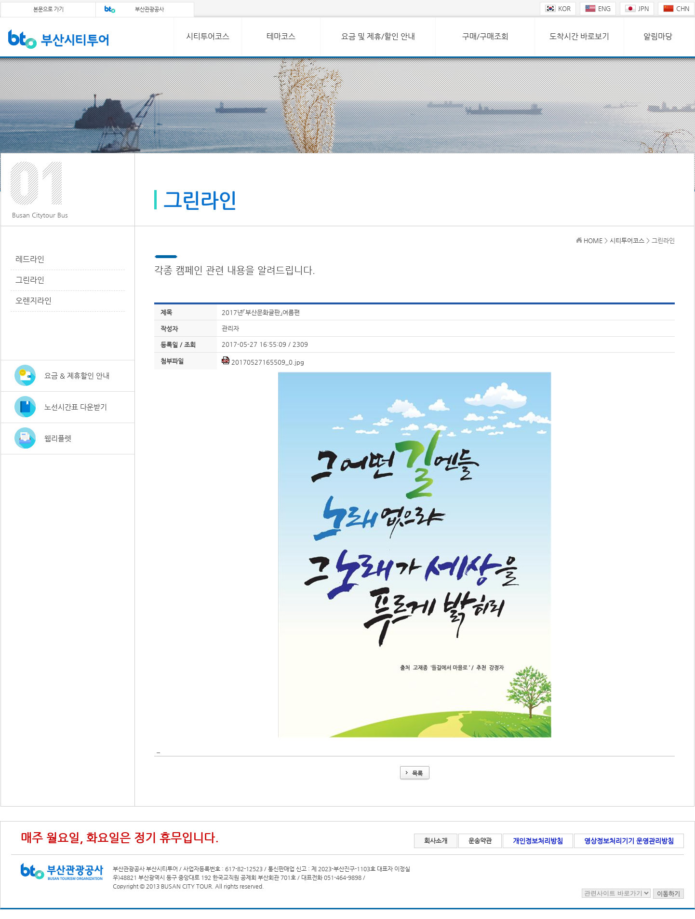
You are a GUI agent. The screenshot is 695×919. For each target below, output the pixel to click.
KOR (558, 8)
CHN (676, 8)
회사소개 (435, 840)
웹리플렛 (57, 438)
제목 (166, 312)
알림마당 (657, 36)
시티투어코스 (207, 36)
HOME (593, 240)
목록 (417, 773)
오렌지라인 (33, 300)
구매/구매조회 (485, 36)
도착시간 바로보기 (579, 36)
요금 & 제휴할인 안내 (76, 375)
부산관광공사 (149, 9)
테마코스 (281, 36)
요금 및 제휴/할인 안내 (378, 36)
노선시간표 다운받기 (75, 407)
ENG (598, 8)
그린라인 (29, 280)
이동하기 (668, 893)
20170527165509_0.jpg (267, 362)
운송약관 (480, 840)
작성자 (169, 328)
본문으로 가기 (48, 9)
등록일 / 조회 (178, 344)
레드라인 (29, 259)
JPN (637, 8)
